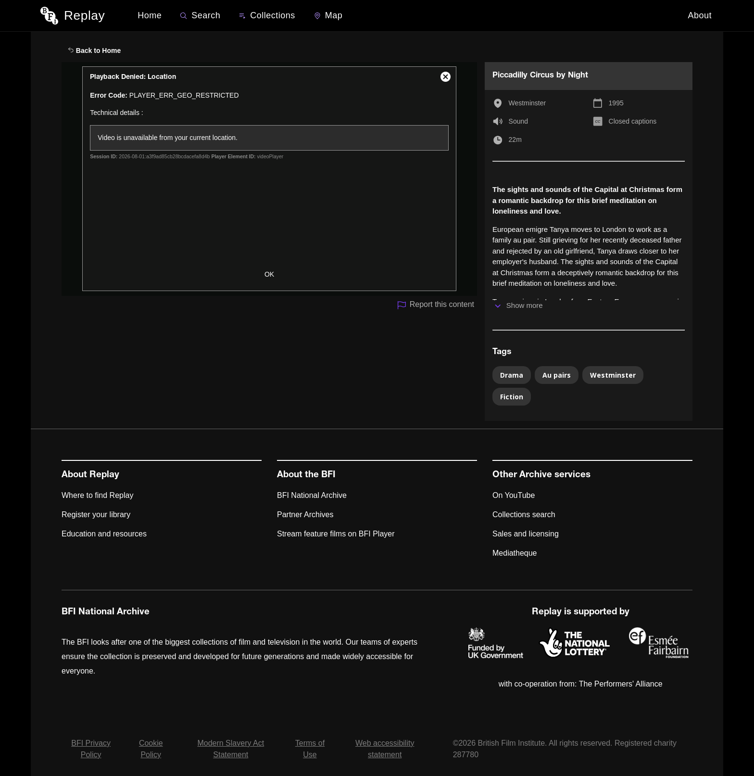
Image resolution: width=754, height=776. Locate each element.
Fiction (511, 396)
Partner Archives (305, 514)
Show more (524, 305)
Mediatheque (514, 553)
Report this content (435, 305)
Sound (518, 121)
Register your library (96, 514)
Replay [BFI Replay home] (84, 15)
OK (269, 274)
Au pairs (556, 375)
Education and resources (104, 534)
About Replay (90, 475)
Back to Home (94, 50)
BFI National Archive (312, 495)
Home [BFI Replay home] (150, 15)
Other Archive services (541, 475)
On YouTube (513, 495)
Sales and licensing (525, 534)
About (700, 15)
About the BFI (306, 475)
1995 (616, 103)
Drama (511, 375)
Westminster (527, 103)
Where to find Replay (97, 495)
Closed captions (633, 121)
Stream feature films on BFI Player (336, 534)
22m (515, 139)
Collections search (523, 514)
